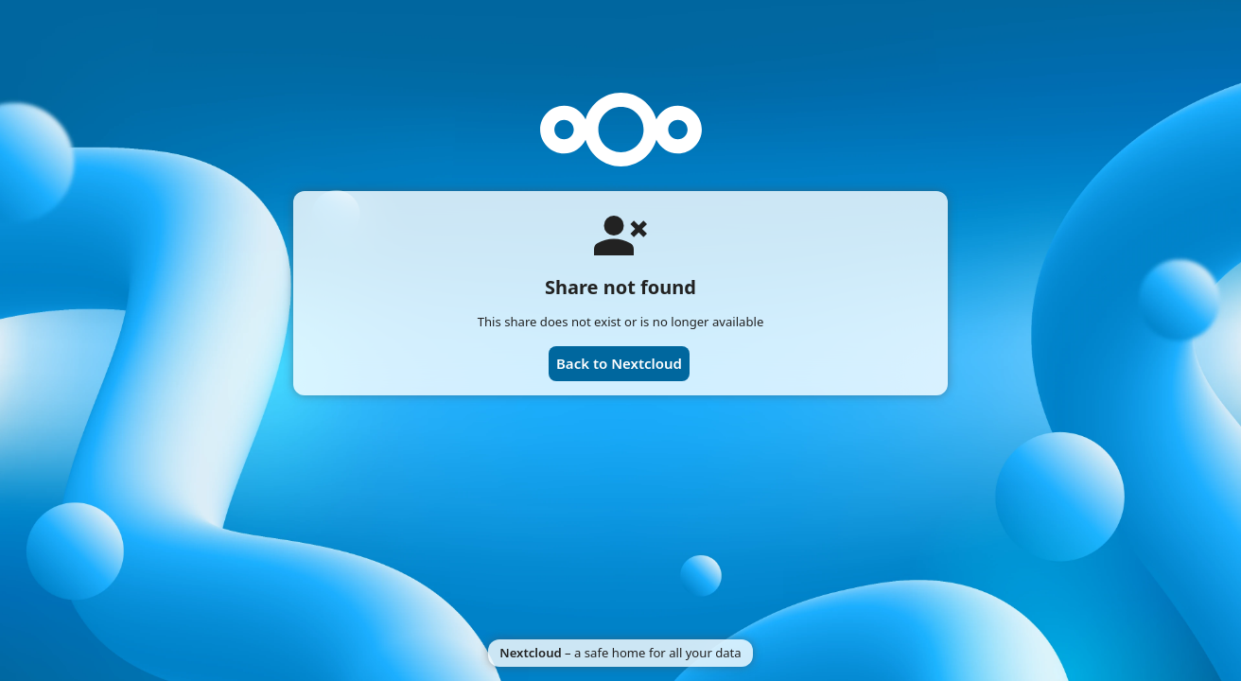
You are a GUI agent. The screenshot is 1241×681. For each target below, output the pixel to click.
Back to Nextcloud (619, 363)
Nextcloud (530, 652)
